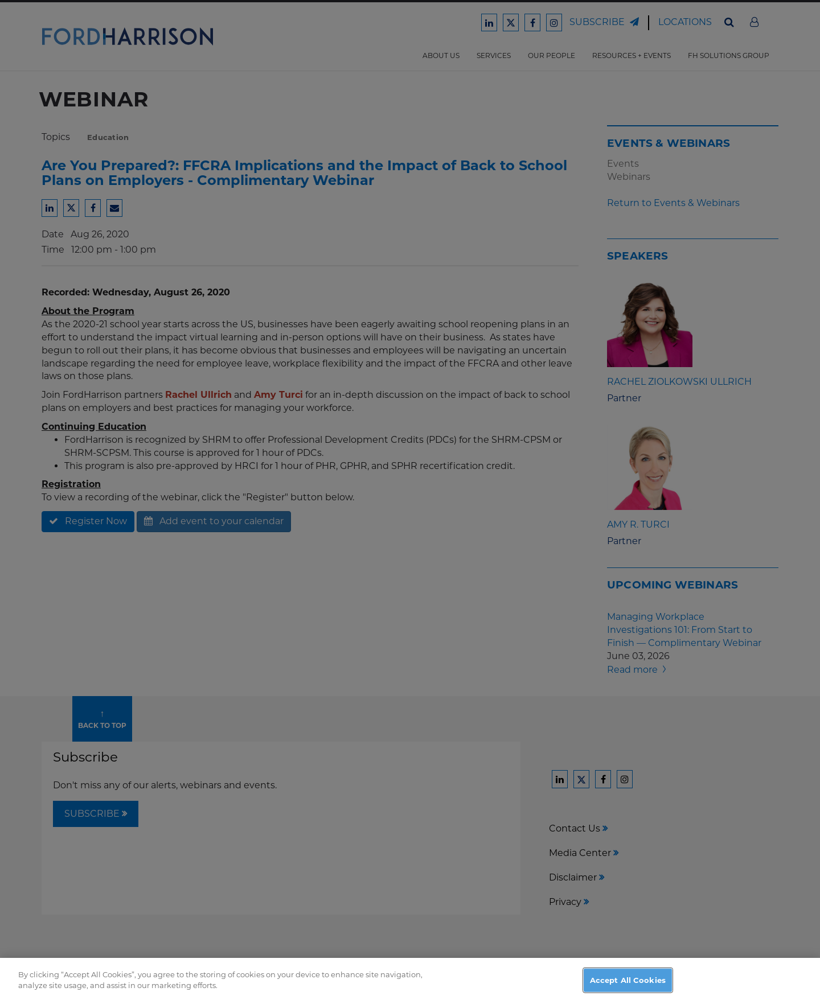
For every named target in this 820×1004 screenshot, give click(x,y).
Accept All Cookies (628, 991)
